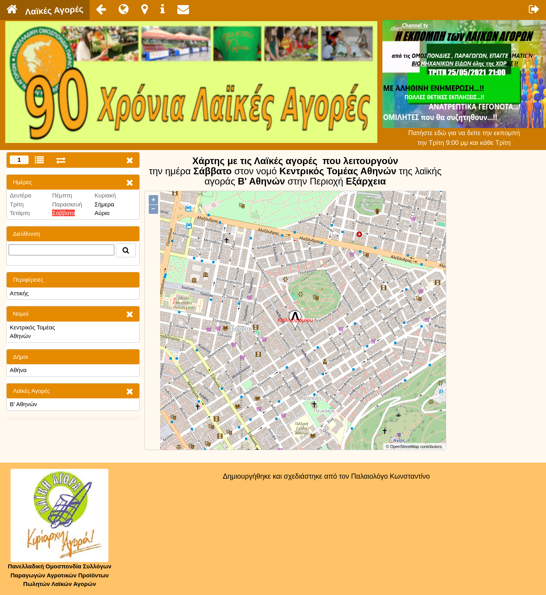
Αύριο (101, 213)
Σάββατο (63, 213)
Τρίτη (16, 204)
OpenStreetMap (404, 446)
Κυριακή (105, 195)
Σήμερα (104, 204)
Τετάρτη (20, 213)
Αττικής (19, 293)
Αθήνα (18, 370)
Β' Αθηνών (23, 404)
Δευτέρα (20, 195)
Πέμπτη (62, 195)
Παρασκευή (67, 204)
